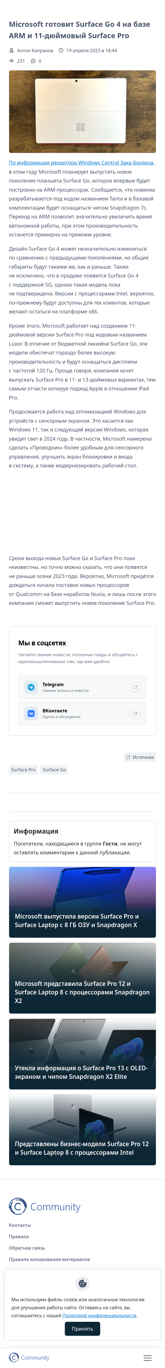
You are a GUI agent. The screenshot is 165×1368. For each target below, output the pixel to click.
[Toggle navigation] (147, 1358)
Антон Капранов (35, 50)
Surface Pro (23, 770)
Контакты (20, 1225)
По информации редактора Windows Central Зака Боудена (81, 162)
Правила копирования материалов (49, 1259)
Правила (19, 1236)
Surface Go (54, 770)
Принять (82, 1328)
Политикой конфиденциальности (99, 1315)
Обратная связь (27, 1248)
